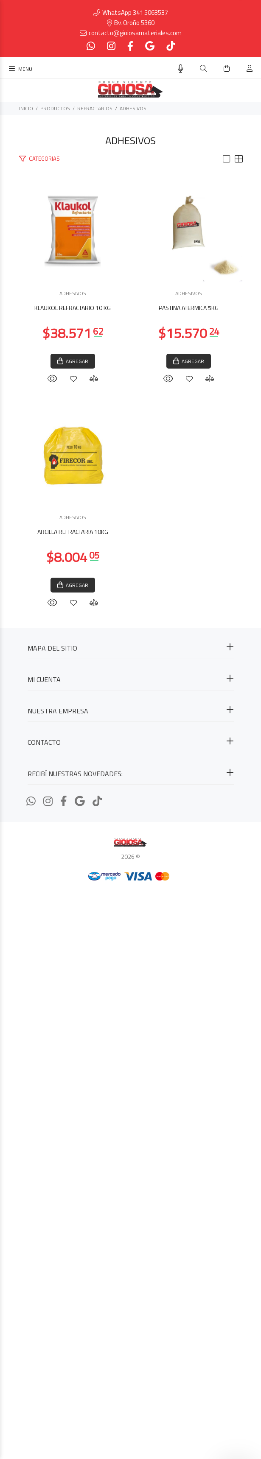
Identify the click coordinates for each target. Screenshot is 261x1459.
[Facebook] (130, 46)
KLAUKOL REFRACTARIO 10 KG (131, 423)
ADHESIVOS (133, 108)
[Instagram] (111, 46)
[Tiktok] (170, 46)
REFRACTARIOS (94, 108)
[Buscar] (203, 68)
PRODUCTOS (55, 108)
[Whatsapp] (92, 46)
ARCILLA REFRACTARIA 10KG (130, 1102)
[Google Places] (149, 46)
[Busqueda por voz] (180, 68)
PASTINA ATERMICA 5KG (130, 763)
